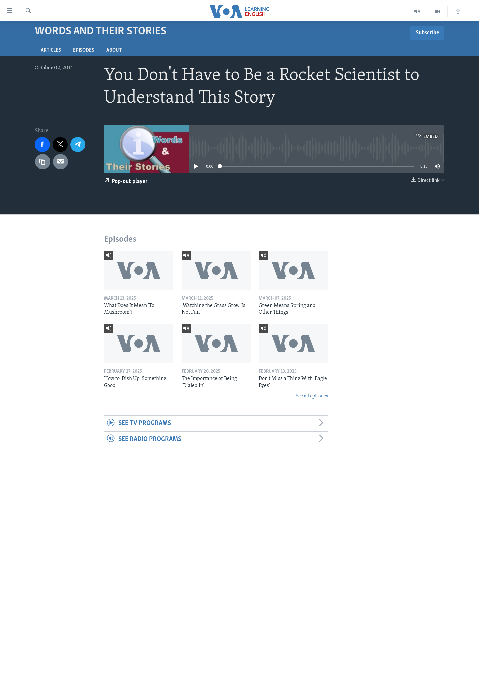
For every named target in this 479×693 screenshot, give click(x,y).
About (114, 50)
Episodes (83, 50)
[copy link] (42, 161)
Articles (51, 50)
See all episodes (312, 396)
